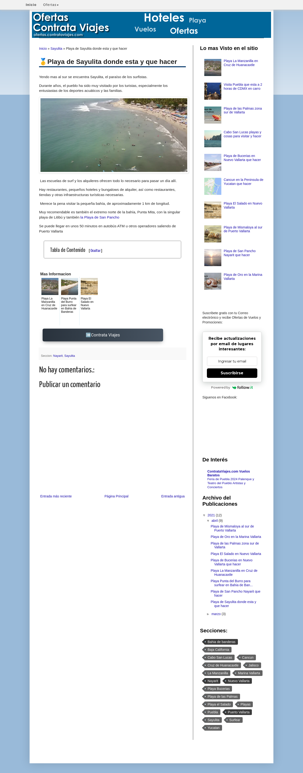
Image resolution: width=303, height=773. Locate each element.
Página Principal (117, 496)
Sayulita (56, 48)
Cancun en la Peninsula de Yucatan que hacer (243, 182)
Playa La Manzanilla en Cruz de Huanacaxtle (241, 63)
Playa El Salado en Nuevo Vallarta (236, 554)
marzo (216, 614)
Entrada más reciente (56, 496)
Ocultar (95, 250)
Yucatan (214, 728)
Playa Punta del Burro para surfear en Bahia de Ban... (232, 583)
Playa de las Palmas (223, 696)
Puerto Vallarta (239, 712)
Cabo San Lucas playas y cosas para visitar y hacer (242, 134)
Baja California (218, 650)
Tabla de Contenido (76, 249)
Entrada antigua (173, 496)
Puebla (213, 712)
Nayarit (58, 355)
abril (214, 521)
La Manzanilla (218, 673)
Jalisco (254, 665)
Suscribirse (232, 373)
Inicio (43, 48)
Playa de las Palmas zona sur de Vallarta (243, 110)
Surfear (234, 720)
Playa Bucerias (219, 689)
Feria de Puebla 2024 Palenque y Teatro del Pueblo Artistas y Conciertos (230, 483)
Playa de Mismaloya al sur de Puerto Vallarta (243, 229)
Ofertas (51, 5)
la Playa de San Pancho (99, 217)
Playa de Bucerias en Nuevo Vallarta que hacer (242, 158)
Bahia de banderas (222, 642)
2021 (212, 515)
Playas (245, 704)
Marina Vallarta (249, 673)
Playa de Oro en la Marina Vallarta (236, 537)
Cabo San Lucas (220, 657)
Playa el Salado (219, 704)
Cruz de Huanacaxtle (223, 665)
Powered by (232, 387)
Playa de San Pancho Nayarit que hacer (240, 253)
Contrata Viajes (105, 334)
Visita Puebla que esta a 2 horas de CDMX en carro (243, 86)
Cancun (248, 657)
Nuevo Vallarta (239, 681)
